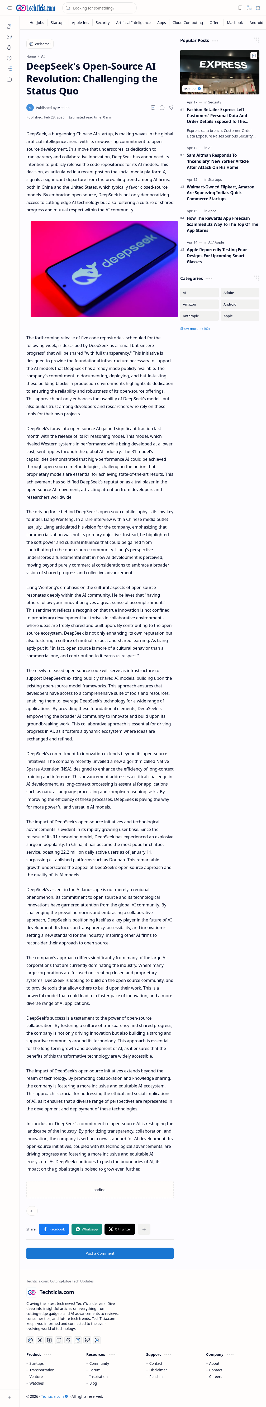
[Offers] (215, 22)
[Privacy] (9, 47)
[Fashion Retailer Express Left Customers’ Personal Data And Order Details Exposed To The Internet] (219, 72)
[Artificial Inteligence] (133, 22)
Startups (37, 1363)
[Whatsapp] (97, 1340)
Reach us (156, 1376)
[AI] (32, 1211)
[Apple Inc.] (81, 22)
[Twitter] (40, 1340)
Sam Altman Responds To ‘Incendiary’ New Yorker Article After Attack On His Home (218, 161)
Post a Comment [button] (100, 1253)
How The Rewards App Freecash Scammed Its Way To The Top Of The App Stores (222, 224)
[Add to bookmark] (253, 55)
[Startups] (58, 22)
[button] (9, 8)
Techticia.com (54, 1396)
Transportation (42, 1369)
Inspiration (98, 1376)
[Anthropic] (199, 316)
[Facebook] (49, 1340)
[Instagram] (78, 1340)
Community (99, 1363)
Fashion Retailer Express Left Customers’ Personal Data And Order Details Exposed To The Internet (217, 116)
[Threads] (68, 1340)
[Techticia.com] (36, 8)
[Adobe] (240, 292)
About (214, 1363)
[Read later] (153, 108)
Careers (215, 1376)
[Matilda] (52, 107)
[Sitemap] (9, 68)
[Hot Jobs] (37, 22)
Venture (36, 1376)
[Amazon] (199, 304)
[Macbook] (235, 22)
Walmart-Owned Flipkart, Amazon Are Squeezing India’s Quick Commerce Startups (220, 193)
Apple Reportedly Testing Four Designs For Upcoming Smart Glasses (217, 255)
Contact (155, 1363)
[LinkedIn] (59, 1340)
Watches (37, 1383)
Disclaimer (158, 1369)
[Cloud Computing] (187, 22)
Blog (93, 1383)
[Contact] (9, 37)
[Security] (103, 22)
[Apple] (219, 242)
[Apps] (161, 22)
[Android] (240, 304)
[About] (9, 26)
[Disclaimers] (9, 58)
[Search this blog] (99, 8)
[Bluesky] (87, 1340)
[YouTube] (30, 1340)
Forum (95, 1369)
